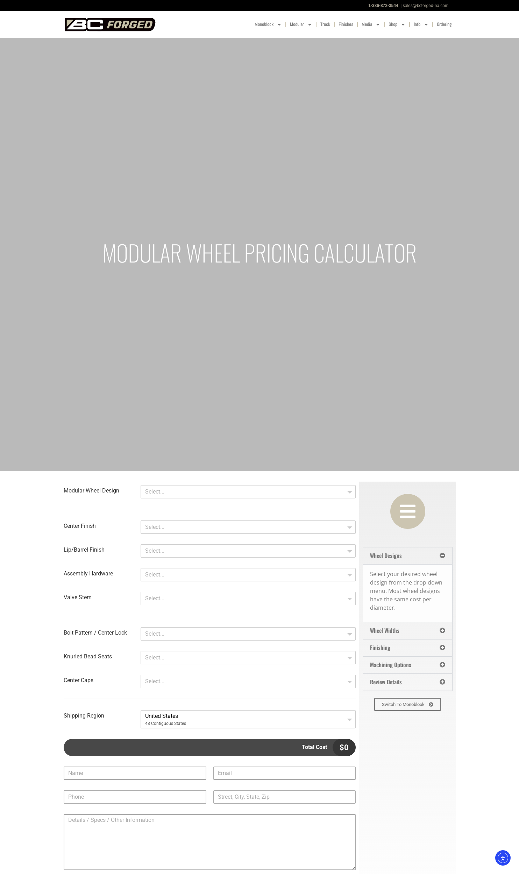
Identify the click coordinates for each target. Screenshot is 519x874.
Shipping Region (84, 716)
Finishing (380, 647)
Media (371, 24)
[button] (407, 555)
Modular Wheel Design (91, 491)
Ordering (444, 24)
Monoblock (268, 24)
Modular (301, 24)
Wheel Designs (386, 555)
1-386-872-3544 (383, 5)
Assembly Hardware (88, 573)
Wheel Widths (384, 630)
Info (421, 24)
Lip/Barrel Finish (84, 550)
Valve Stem (78, 597)
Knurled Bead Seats (88, 656)
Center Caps (78, 680)
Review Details (386, 682)
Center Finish (80, 526)
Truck (325, 24)
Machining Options (390, 664)
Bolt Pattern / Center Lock (95, 633)
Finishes (346, 24)
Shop (397, 24)
